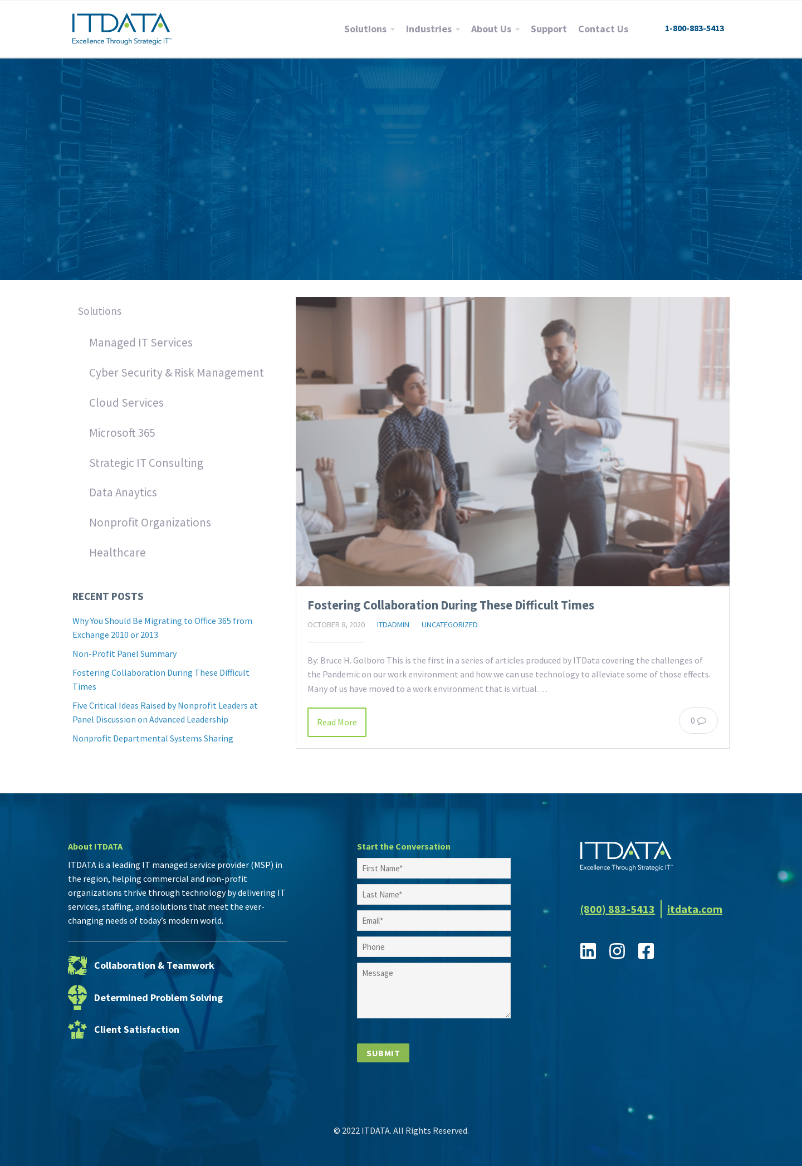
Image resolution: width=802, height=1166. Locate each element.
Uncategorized (450, 624)
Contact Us (603, 28)
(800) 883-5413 (617, 909)
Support (549, 28)
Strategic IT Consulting (146, 462)
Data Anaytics (123, 492)
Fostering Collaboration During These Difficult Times (450, 605)
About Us (491, 28)
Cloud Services (126, 402)
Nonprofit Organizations (150, 522)
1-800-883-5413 (694, 27)
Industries (429, 28)
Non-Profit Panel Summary (124, 653)
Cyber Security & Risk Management (176, 372)
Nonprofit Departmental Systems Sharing (152, 738)
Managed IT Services (141, 342)
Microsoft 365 (122, 432)
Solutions (365, 28)
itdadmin (393, 624)
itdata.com (694, 909)
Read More (337, 722)
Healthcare (117, 552)
